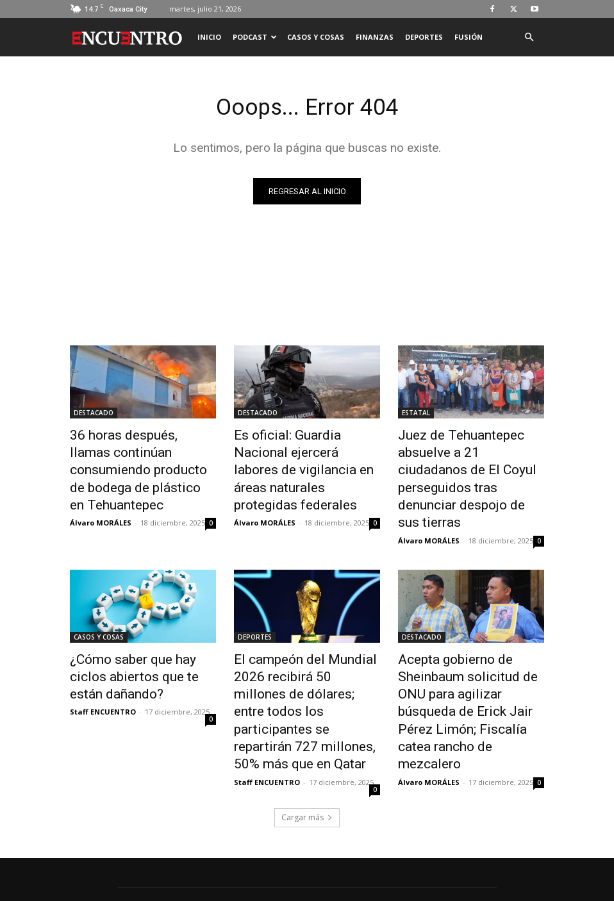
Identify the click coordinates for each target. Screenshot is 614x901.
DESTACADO (93, 415)
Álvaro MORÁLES (100, 495)
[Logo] (131, 37)
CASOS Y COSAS (315, 37)
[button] (528, 37)
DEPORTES (424, 37)
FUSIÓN (468, 37)
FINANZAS (375, 37)
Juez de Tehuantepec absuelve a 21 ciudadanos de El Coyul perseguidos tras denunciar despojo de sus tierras (468, 464)
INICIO (209, 37)
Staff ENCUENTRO (103, 670)
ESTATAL (416, 415)
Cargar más (307, 748)
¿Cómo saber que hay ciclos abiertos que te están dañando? (138, 640)
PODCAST (255, 37)
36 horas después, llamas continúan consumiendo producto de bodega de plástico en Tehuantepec (131, 457)
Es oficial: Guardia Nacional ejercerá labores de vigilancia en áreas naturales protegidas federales (306, 457)
